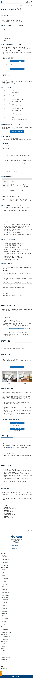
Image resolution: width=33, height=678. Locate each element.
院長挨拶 (3, 555)
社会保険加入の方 (17, 423)
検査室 (3, 622)
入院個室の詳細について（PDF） (17, 367)
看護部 (3, 572)
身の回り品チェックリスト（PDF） (17, 69)
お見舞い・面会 (4, 608)
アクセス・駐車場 (4, 661)
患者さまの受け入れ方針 (6, 561)
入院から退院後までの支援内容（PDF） (17, 131)
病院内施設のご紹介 (5, 565)
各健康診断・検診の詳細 (6, 657)
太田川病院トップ (21, 5)
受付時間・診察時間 (5, 589)
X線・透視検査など (5, 618)
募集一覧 (3, 628)
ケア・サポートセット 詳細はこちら (17, 61)
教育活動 (3, 646)
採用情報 (2, 626)
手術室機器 (4, 624)
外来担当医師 (4, 588)
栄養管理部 (4, 575)
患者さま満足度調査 (5, 562)
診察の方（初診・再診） (6, 592)
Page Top (30, 530)
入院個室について (5, 605)
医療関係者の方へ (4, 634)
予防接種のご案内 (4, 659)
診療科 (3, 586)
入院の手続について (5, 599)
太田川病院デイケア (5, 581)
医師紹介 (3, 569)
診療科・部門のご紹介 (4, 567)
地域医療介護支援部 (5, 578)
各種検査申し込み (5, 639)
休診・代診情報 (4, 591)
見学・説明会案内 (5, 629)
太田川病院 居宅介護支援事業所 (7, 582)
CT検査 (3, 615)
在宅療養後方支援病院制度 (6, 636)
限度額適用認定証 (5, 606)
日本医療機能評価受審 (5, 564)
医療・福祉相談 (4, 611)
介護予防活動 (4, 644)
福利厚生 (3, 631)
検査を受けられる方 (5, 594)
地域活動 (3, 643)
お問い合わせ (3, 666)
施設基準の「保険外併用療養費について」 (16, 328)
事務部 (3, 579)
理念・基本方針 (4, 556)
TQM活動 (3, 650)
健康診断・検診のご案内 (6, 655)
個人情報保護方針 (4, 668)
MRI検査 (3, 616)
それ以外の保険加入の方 (17, 428)
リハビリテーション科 (5, 573)
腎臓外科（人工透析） (5, 576)
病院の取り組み (3, 648)
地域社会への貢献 (4, 641)
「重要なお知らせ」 (11, 447)
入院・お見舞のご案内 (4, 597)
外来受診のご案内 (4, 584)
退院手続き (4, 609)
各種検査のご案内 (4, 613)
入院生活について (5, 601)
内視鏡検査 (4, 621)
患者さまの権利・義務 (5, 559)
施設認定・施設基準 (5, 558)
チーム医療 (4, 651)
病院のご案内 (3, 553)
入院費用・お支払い (5, 602)
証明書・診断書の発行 (5, 595)
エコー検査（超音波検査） (6, 619)
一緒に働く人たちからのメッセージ (7, 632)
